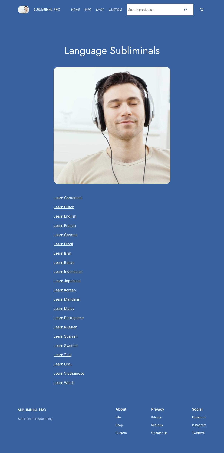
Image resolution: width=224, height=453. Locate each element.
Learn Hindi (63, 244)
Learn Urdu (63, 364)
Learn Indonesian (68, 271)
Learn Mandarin (67, 299)
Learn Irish (62, 253)
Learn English (65, 216)
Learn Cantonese (68, 197)
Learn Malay (64, 308)
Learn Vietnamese (69, 373)
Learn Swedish (66, 345)
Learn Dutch (64, 207)
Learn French (65, 225)
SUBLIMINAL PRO (47, 9)
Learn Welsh (64, 382)
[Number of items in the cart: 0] (201, 9)
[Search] (185, 10)
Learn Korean (65, 290)
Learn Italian (64, 262)
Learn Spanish (66, 336)
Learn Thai (62, 355)
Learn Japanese (67, 281)
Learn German (65, 234)
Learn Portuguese (69, 318)
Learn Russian (65, 327)
